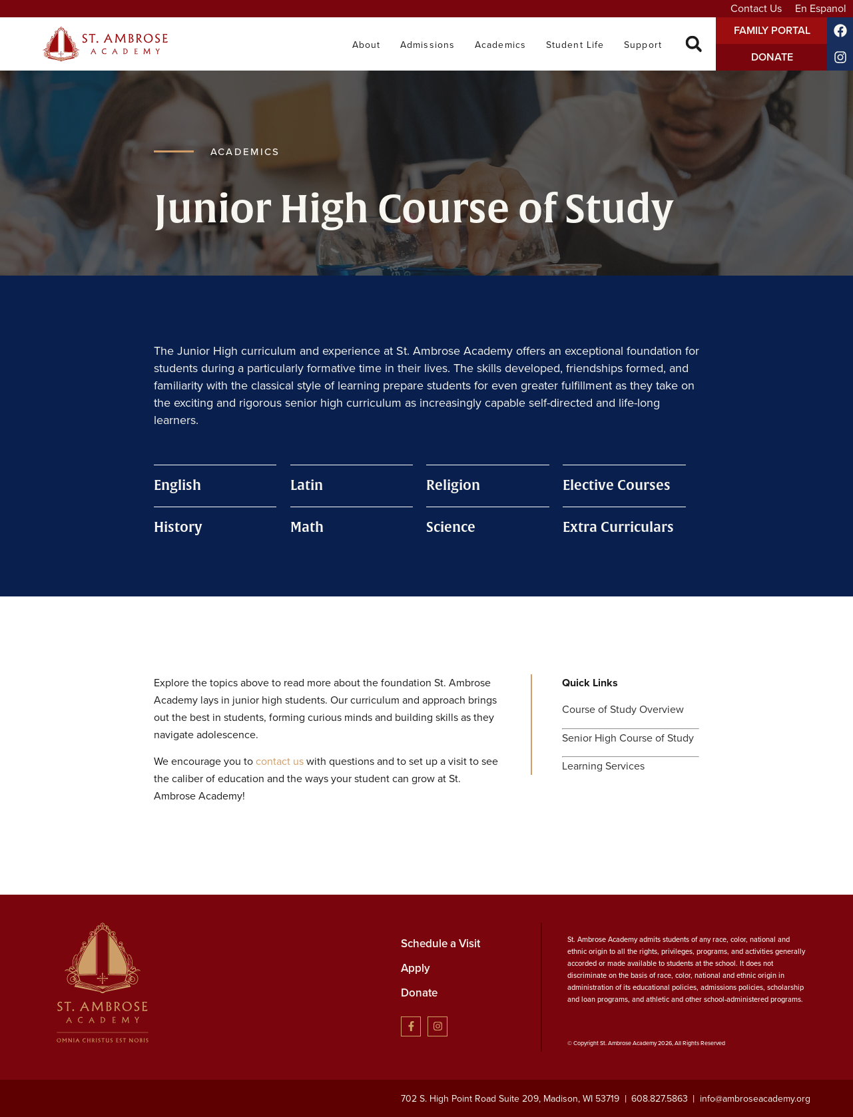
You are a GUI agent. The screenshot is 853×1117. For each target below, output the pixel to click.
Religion (453, 485)
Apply (415, 968)
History (178, 527)
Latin (306, 485)
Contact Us (756, 8)
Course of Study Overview (623, 709)
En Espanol (820, 8)
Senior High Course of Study (628, 738)
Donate (419, 993)
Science (450, 527)
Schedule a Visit (440, 943)
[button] (694, 44)
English (177, 485)
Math (307, 527)
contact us (280, 761)
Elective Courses (617, 485)
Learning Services (603, 766)
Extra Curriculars (618, 527)
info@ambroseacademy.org (755, 1099)
